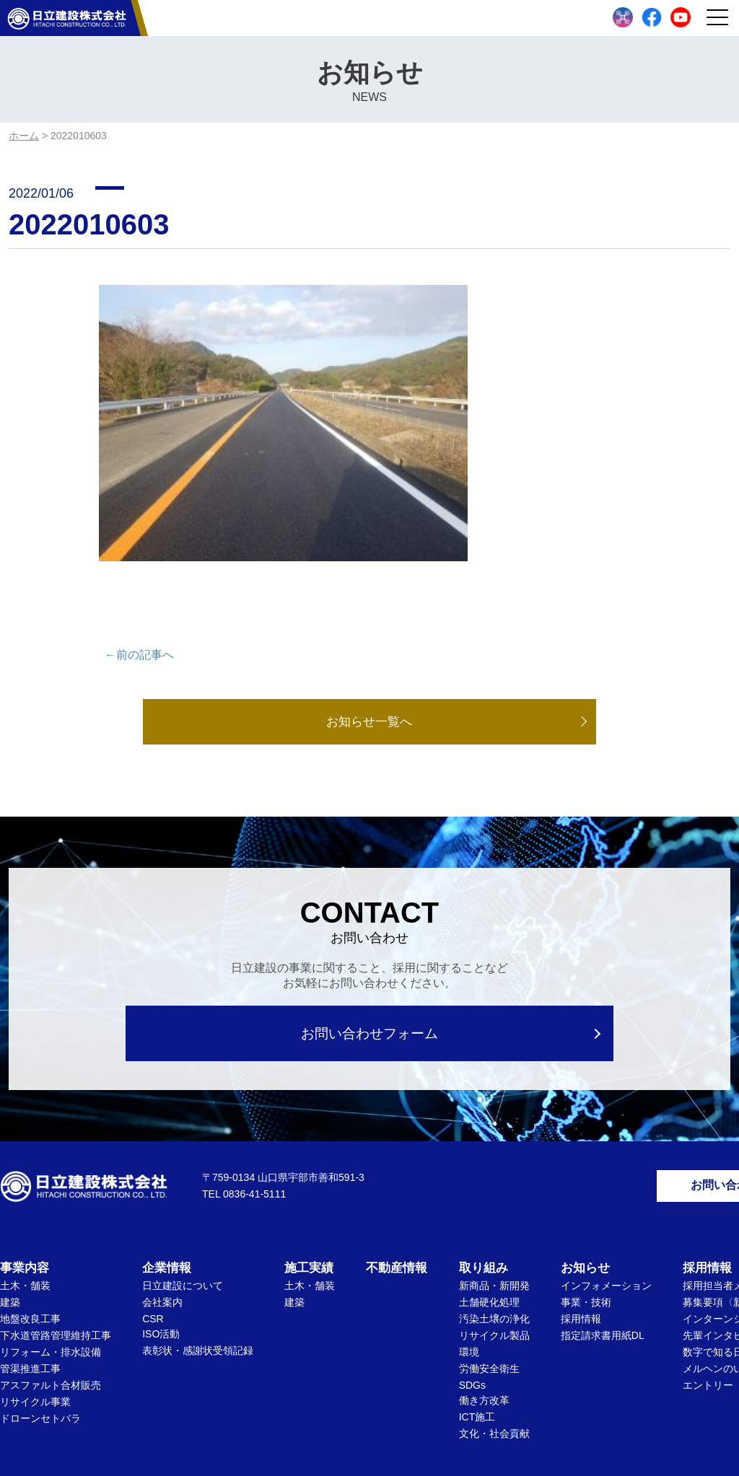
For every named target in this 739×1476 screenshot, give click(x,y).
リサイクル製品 (494, 1225)
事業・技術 (586, 1192)
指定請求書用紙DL (602, 1225)
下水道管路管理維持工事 (55, 1225)
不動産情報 (396, 1158)
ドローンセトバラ (40, 1308)
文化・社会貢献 (494, 1324)
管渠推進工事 (30, 1259)
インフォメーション (606, 1176)
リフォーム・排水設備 (50, 1242)
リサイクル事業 (35, 1292)
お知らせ (585, 1158)
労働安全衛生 (489, 1259)
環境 (469, 1242)
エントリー (708, 1275)
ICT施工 (477, 1307)
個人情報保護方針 (355, 1398)
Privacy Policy (437, 1435)
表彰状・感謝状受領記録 (197, 1241)
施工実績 (308, 1158)
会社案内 (162, 1192)
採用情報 (581, 1209)
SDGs (472, 1275)
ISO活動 (161, 1224)
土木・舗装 (25, 1176)
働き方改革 (484, 1290)
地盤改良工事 (30, 1209)
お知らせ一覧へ (369, 608)
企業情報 (166, 1158)
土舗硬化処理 (489, 1192)
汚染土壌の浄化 (494, 1209)
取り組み (483, 1158)
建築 (10, 1192)
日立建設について (182, 1176)
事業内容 (24, 1158)
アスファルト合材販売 (50, 1275)
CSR (153, 1209)
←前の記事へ (139, 541)
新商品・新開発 (494, 1176)
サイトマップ (448, 1398)
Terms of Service (503, 1435)
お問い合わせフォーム (370, 920)
